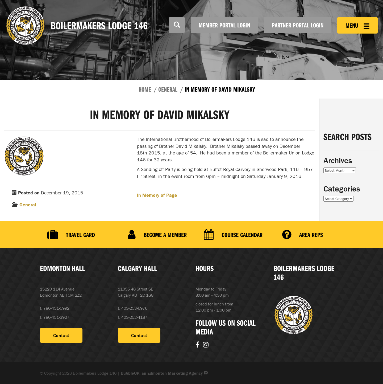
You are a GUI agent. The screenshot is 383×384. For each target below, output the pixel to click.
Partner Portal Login (297, 25)
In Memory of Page (157, 195)
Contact (61, 335)
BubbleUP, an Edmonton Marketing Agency (164, 373)
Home (145, 89)
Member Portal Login (224, 25)
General (167, 89)
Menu (357, 25)
